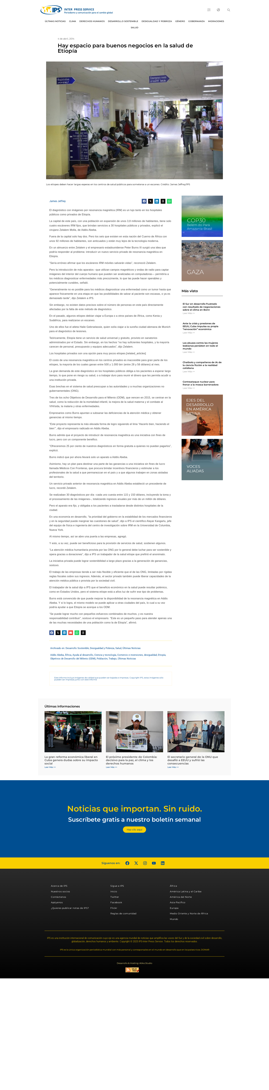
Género (180, 21)
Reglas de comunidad (123, 913)
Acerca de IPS (59, 885)
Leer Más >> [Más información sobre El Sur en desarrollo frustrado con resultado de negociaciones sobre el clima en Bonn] (189, 313)
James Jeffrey (57, 201)
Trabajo (113, 658)
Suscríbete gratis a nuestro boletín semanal (134, 819)
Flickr (113, 908)
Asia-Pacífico (177, 902)
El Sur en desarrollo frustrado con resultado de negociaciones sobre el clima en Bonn (201, 306)
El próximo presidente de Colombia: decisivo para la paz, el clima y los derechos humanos (131, 760)
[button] (228, 10)
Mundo (174, 919)
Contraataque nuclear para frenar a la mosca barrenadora (201, 383)
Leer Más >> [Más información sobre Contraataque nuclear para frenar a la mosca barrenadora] (189, 388)
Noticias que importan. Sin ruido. (134, 809)
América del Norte (181, 897)
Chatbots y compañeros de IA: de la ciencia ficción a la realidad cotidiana (202, 365)
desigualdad (150, 654)
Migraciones (216, 21)
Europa (174, 908)
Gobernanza (196, 21)
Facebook (116, 902)
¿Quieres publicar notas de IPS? (70, 908)
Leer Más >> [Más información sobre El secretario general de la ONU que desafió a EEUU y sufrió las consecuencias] (173, 767)
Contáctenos (58, 897)
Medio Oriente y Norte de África (189, 913)
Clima (72, 21)
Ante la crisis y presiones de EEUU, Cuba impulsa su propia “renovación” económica (200, 326)
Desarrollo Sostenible (123, 21)
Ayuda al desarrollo (82, 654)
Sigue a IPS (117, 885)
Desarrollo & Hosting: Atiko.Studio (134, 963)
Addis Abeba (57, 654)
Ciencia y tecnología (105, 654)
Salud (135, 27)
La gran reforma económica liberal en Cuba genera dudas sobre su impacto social (71, 760)
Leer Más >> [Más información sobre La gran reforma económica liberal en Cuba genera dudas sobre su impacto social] (50, 767)
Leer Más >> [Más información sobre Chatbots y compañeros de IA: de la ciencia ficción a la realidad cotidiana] (189, 371)
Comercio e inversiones (130, 654)
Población (102, 658)
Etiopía (162, 654)
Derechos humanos (92, 21)
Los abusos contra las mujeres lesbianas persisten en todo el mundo (200, 345)
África (68, 654)
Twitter (114, 897)
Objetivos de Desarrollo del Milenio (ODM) (73, 658)
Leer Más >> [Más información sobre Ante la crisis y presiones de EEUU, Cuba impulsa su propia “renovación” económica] (189, 332)
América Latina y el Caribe (185, 891)
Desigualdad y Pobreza (157, 21)
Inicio (113, 891)
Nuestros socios (60, 891)
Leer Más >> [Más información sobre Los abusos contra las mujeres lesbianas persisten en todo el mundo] (189, 352)
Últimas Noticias (55, 21)
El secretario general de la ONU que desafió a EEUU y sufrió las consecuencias (192, 760)
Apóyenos (57, 902)
